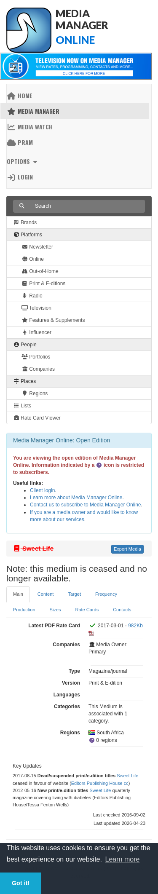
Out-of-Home (40, 271)
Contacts (122, 609)
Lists (22, 406)
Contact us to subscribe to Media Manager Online (85, 505)
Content (45, 594)
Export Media (127, 548)
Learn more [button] (122, 859)
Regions (34, 393)
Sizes (55, 609)
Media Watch (30, 126)
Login (20, 176)
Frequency (106, 594)
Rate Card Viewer (37, 418)
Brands (25, 222)
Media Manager (33, 111)
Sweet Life (127, 775)
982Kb (135, 626)
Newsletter (37, 247)
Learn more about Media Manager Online (76, 498)
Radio (32, 296)
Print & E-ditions (43, 283)
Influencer (36, 332)
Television (36, 308)
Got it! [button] (20, 883)
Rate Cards (87, 609)
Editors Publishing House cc (100, 783)
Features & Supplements (53, 320)
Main (18, 594)
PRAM (20, 142)
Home (19, 95)
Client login (42, 490)
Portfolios (35, 357)
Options (23, 161)
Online (32, 259)
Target (74, 594)
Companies (38, 369)
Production (24, 609)
